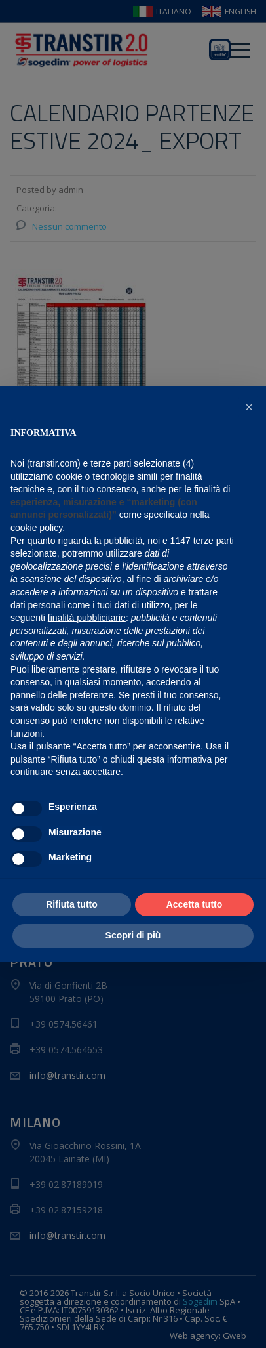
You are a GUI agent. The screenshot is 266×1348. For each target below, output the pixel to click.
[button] (248, 406)
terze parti (213, 541)
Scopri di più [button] (133, 935)
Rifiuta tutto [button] (72, 904)
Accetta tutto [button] (194, 904)
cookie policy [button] (36, 527)
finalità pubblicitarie (87, 617)
